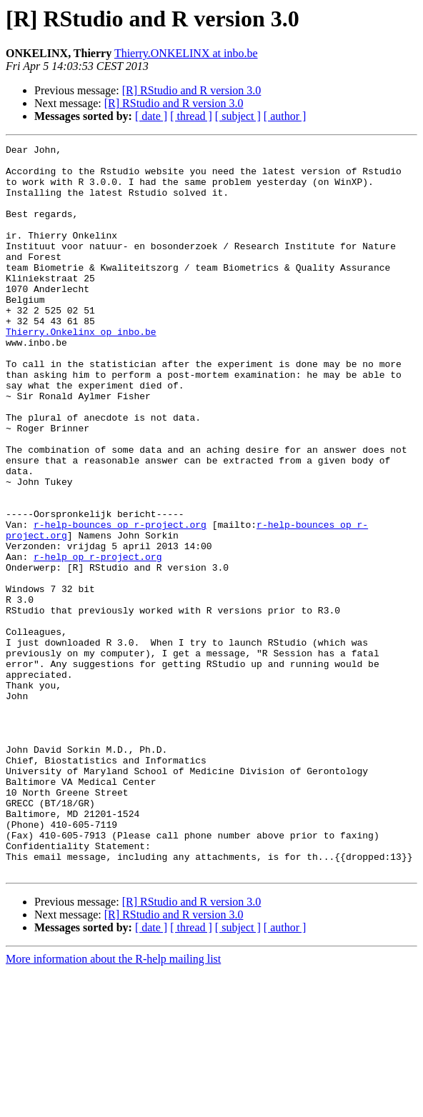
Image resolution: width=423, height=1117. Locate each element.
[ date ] (151, 116)
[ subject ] (238, 116)
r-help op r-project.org (97, 639)
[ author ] (285, 116)
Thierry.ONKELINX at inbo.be (186, 53)
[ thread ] (191, 116)
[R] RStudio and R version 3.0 (192, 90)
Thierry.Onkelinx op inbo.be (81, 370)
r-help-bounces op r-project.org (120, 601)
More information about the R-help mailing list (113, 1104)
